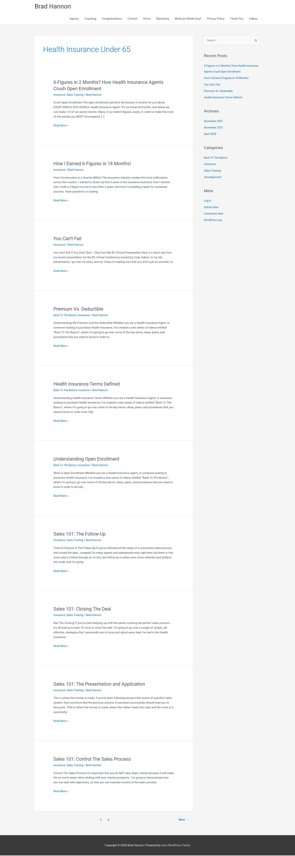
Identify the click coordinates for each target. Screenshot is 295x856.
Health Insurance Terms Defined (88, 384)
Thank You (236, 19)
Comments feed (214, 212)
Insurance (59, 95)
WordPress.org (213, 219)
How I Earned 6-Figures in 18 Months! (94, 164)
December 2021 (214, 121)
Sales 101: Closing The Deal (83, 609)
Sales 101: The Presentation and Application (101, 684)
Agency (74, 19)
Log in (208, 200)
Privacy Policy (215, 19)
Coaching (90, 19)
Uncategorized (213, 176)
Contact (132, 19)
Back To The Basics (65, 315)
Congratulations (112, 19)
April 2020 (210, 133)
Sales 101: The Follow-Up (80, 534)
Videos (253, 19)
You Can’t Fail (68, 239)
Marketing (162, 19)
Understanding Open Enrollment (87, 459)
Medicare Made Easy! (188, 19)
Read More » (61, 126)
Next (183, 820)
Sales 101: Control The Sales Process (93, 759)
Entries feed (211, 206)
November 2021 (214, 127)
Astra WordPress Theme (175, 845)
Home (147, 19)
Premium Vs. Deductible (79, 309)
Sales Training (75, 95)
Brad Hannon (54, 7)
